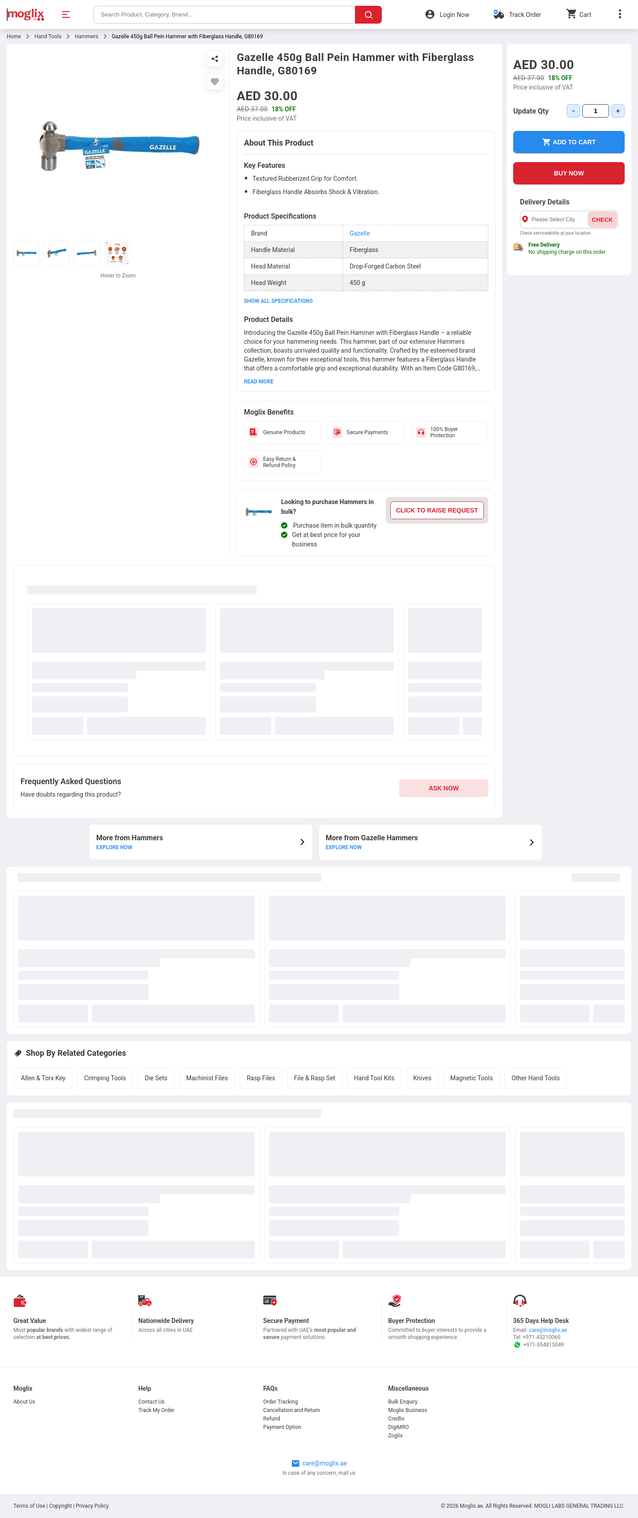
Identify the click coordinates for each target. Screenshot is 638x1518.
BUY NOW (569, 173)
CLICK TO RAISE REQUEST (437, 510)
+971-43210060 (541, 1337)
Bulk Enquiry (402, 1402)
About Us (24, 1402)
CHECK (602, 219)
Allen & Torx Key (43, 1078)
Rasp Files (261, 1078)
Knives (422, 1078)
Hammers (86, 36)
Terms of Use (29, 1506)
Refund (271, 1419)
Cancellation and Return (291, 1410)
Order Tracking (280, 1402)
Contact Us (151, 1402)
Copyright (60, 1506)
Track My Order (156, 1410)
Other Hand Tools (535, 1078)
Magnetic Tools (471, 1078)
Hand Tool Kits (374, 1078)
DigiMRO (398, 1427)
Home (14, 36)
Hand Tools (47, 36)
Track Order (525, 14)
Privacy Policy (92, 1506)
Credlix (396, 1419)
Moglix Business (407, 1410)
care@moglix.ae (548, 1330)
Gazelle (360, 233)
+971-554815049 (538, 1345)
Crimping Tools (105, 1078)
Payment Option (282, 1427)
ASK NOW (444, 788)
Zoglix (395, 1436)
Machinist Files (207, 1078)
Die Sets (156, 1078)
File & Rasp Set (314, 1078)
